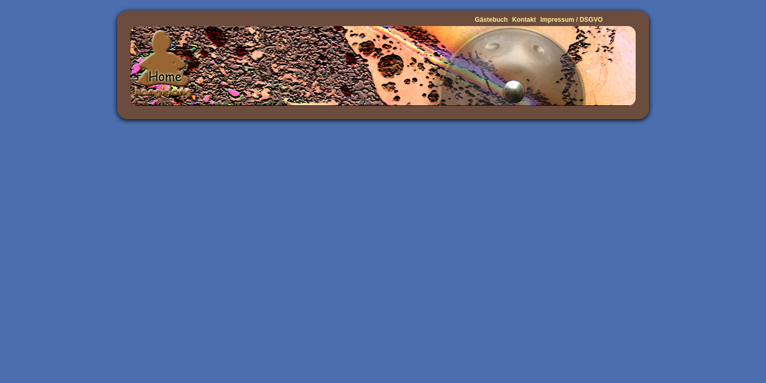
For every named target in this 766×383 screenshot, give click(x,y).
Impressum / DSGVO (571, 19)
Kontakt (524, 19)
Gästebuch (491, 19)
